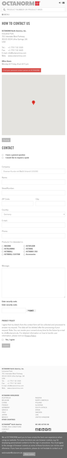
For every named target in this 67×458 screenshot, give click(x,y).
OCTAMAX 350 (31, 251)
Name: (4, 177)
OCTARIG (29, 248)
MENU (6, 14)
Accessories (31, 254)
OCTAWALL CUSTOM (12, 254)
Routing (6, 140)
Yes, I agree (10, 339)
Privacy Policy (30, 335)
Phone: (5, 231)
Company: (6, 167)
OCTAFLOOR (30, 246)
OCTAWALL (8, 251)
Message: (5, 266)
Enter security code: (9, 305)
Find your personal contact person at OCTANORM (21, 70)
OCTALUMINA (9, 248)
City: (37, 199)
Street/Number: (8, 188)
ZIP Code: (6, 199)
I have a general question (15, 155)
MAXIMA (7, 246)
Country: (5, 210)
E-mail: (4, 220)
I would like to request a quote (17, 157)
